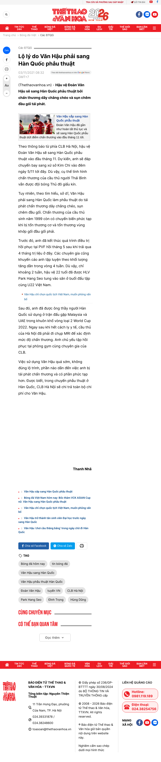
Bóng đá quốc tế (69, 28)
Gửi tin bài (138, 2)
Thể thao (34, 28)
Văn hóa (87, 28)
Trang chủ (9, 35)
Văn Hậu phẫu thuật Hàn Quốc (42, 582)
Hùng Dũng (78, 599)
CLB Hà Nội (75, 591)
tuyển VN (53, 591)
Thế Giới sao (125, 28)
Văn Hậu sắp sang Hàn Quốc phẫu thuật (48, 491)
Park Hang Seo (31, 599)
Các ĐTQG (47, 35)
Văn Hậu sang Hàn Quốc (37, 573)
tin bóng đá (60, 564)
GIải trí (110, 28)
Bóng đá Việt (49, 28)
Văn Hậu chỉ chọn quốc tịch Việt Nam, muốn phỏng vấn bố (57, 297)
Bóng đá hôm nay (33, 564)
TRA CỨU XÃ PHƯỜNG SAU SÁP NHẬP (105, 2)
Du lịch (99, 28)
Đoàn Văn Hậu (30, 591)
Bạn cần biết (142, 28)
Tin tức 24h (19, 28)
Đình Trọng (55, 599)
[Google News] (71, 76)
